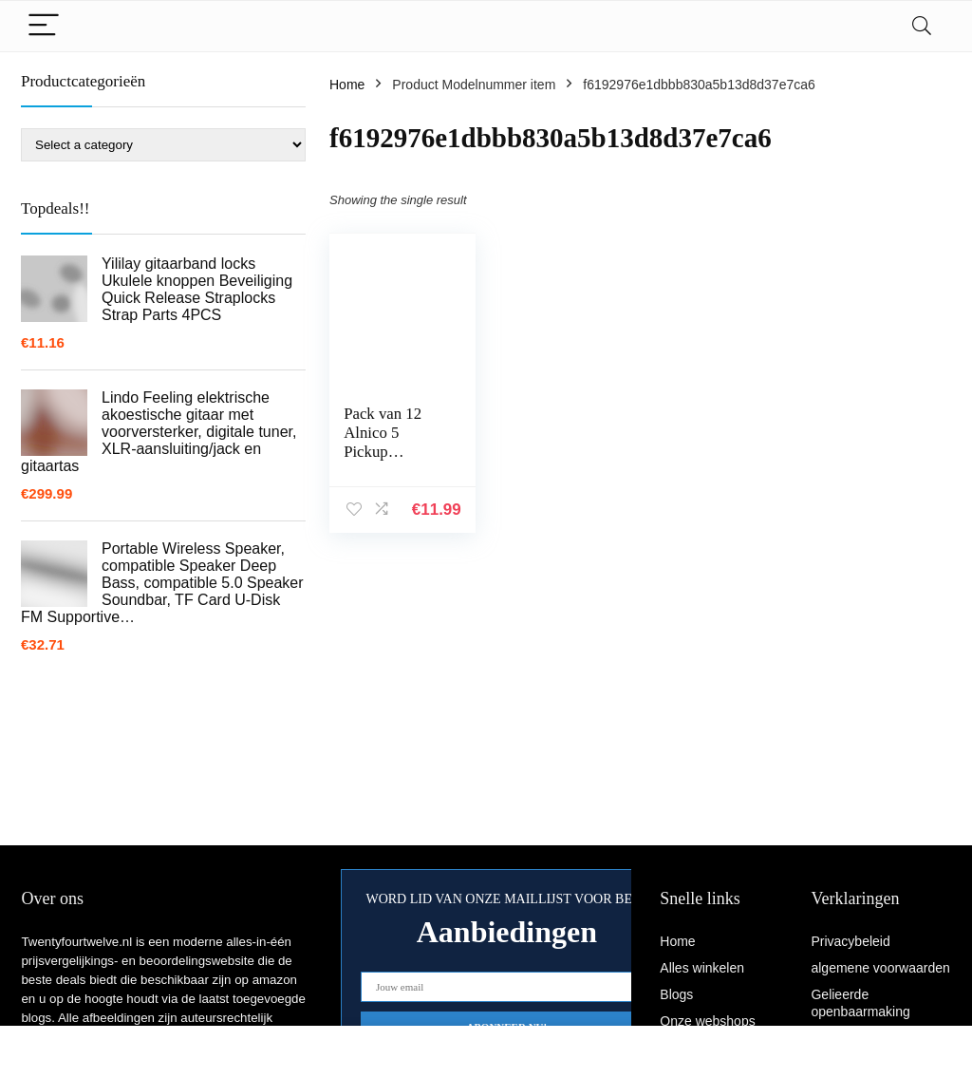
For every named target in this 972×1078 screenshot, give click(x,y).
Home (346, 84)
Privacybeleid (850, 941)
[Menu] (43, 26)
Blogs (676, 994)
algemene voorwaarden (880, 967)
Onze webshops (707, 1021)
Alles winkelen (702, 967)
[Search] (921, 26)
